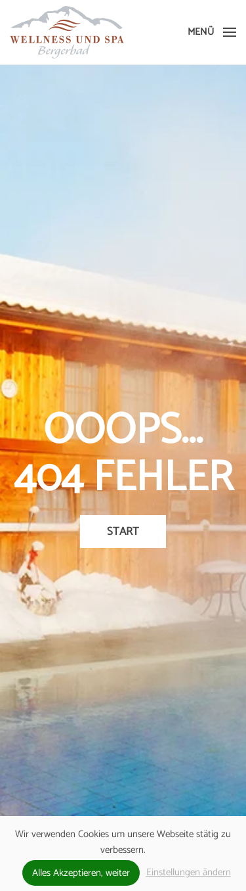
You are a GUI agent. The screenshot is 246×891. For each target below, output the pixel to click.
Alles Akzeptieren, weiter (81, 873)
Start (123, 531)
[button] (212, 32)
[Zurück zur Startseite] (67, 32)
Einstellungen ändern (188, 872)
